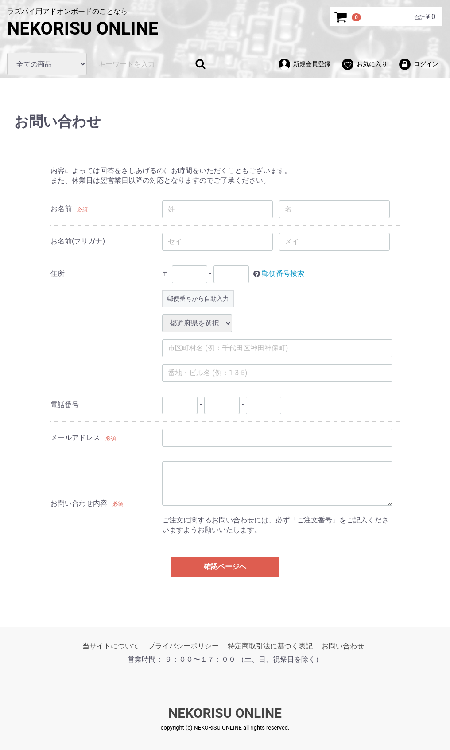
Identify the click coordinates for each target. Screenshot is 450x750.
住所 (57, 273)
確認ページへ (225, 566)
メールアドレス (75, 437)
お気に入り (364, 64)
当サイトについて (110, 645)
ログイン (418, 64)
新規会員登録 (304, 64)
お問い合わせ (343, 645)
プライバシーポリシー (183, 645)
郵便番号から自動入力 (198, 298)
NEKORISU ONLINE (82, 28)
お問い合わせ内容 (78, 503)
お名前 (61, 208)
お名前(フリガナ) (77, 241)
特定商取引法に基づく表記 (270, 645)
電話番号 (64, 405)
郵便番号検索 (283, 273)
